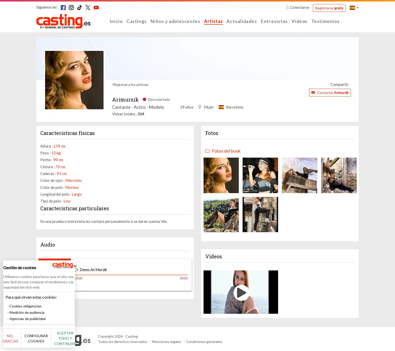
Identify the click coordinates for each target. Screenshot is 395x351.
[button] (354, 7)
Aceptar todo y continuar (91, 341)
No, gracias (20, 341)
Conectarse (297, 7)
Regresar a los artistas (130, 84)
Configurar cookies (56, 341)
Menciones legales (166, 341)
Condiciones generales (204, 341)
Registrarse (329, 8)
